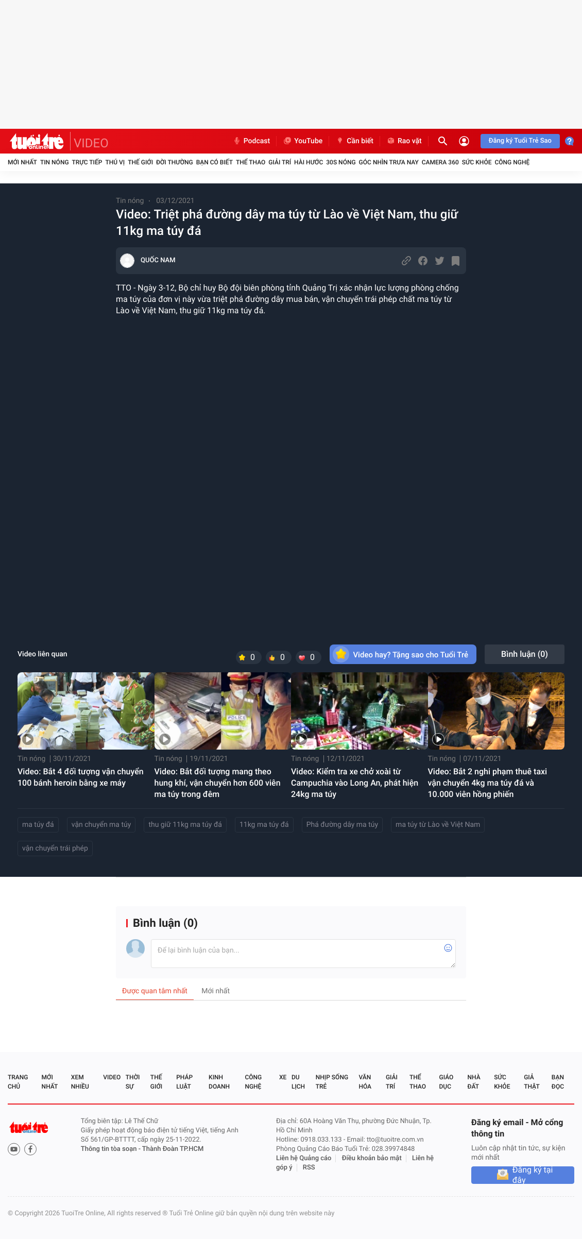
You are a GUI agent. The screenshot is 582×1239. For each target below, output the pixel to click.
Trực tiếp (87, 162)
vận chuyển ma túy (101, 825)
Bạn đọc (558, 1082)
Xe (282, 1077)
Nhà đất (473, 1082)
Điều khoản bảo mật (372, 1158)
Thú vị (115, 162)
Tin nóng (54, 162)
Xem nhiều (80, 1082)
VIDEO (91, 143)
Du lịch (298, 1082)
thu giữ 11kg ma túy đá (185, 825)
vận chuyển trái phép (55, 848)
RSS (309, 1168)
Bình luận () (524, 654)
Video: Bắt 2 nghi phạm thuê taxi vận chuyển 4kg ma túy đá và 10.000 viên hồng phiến (487, 783)
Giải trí (279, 162)
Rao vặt (404, 141)
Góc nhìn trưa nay (389, 162)
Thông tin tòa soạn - (111, 1149)
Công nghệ (511, 162)
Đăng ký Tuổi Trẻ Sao (520, 141)
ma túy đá (38, 825)
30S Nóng (340, 162)
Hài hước (308, 162)
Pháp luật (184, 1082)
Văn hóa (364, 1082)
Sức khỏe (477, 162)
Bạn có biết (214, 162)
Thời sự (133, 1082)
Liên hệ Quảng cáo (304, 1158)
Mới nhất (22, 162)
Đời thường (174, 162)
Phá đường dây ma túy (342, 825)
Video (112, 1077)
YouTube (302, 141)
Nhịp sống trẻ (332, 1082)
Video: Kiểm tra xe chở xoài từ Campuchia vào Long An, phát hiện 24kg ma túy (354, 783)
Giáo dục (446, 1082)
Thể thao (250, 162)
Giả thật (531, 1082)
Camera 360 (440, 162)
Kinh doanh (219, 1082)
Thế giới (140, 162)
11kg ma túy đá (264, 825)
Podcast (251, 141)
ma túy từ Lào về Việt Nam (438, 825)
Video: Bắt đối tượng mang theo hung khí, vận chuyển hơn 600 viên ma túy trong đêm (218, 783)
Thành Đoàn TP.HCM (172, 1149)
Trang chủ (18, 1082)
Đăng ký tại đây (532, 1175)
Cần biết (354, 141)
